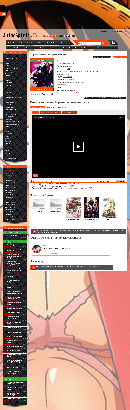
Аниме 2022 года (10, 188)
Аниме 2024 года (10, 183)
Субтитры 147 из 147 (70, 113)
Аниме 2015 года (10, 205)
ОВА (6, 100)
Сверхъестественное (12, 124)
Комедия (8, 85)
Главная (11, 42)
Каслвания (10, 276)
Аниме (20, 42)
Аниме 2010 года (10, 217)
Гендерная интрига (11, 68)
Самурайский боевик (12, 121)
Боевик (7, 56)
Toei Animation (67, 77)
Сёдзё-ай (8, 129)
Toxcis (102, 57)
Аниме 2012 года (10, 212)
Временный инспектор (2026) (14, 341)
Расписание (50, 42)
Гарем (7, 66)
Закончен (41, 60)
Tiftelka (44, 245)
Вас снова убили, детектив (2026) (13, 394)
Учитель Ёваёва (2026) (14, 332)
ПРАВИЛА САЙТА (122, 31)
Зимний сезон (9, 173)
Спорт (7, 138)
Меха (7, 90)
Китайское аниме (10, 158)
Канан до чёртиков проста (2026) (13, 317)
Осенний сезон (10, 170)
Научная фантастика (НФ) (13, 97)
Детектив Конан (12, 235)
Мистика (8, 92)
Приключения (9, 107)
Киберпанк (8, 83)
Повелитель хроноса (91, 218)
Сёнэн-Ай (8, 134)
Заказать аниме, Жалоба (13, 219)
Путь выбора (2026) (13, 350)
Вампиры (8, 61)
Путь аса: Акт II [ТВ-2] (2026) (14, 323)
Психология (9, 117)
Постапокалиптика (11, 114)
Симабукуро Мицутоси (77, 82)
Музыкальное (9, 95)
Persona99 (66, 74)
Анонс (39, 42)
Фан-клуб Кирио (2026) (14, 336)
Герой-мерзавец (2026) (14, 308)
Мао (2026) (10, 245)
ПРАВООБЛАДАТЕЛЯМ (107, 31)
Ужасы (7, 143)
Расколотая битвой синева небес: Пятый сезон (14, 270)
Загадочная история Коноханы (73, 219)
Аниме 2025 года (10, 180)
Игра (6, 78)
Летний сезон (9, 178)
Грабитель (38, 210)
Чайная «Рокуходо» (56, 210)
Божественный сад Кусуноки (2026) (13, 297)
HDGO (35, 113)
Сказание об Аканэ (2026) (15, 312)
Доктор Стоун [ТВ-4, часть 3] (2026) (13, 372)
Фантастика (9, 146)
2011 (68, 69)
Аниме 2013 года (10, 209)
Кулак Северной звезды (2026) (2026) (15, 383)
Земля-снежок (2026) (14, 399)
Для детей (8, 73)
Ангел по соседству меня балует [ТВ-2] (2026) (15, 366)
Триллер (8, 141)
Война (7, 63)
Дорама (29, 42)
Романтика (8, 119)
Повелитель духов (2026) (15, 346)
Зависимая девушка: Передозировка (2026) (14, 292)
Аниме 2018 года (10, 197)
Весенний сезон (10, 175)
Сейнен (7, 136)
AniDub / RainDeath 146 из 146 (50, 113)
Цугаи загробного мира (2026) (15, 303)
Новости (62, 42)
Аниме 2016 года (10, 202)
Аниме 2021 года (10, 190)
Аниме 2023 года (10, 185)
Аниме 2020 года (10, 192)
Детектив (8, 70)
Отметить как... (42, 89)
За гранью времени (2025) (13, 281)
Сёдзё (7, 126)
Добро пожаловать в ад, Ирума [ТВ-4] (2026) (15, 361)
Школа (7, 151)
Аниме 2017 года (10, 200)
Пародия (8, 104)
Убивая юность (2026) (14, 328)
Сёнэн (7, 131)
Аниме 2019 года (10, 195)
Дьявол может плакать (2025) (14, 355)
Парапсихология (10, 102)
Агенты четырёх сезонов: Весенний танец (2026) (13, 263)
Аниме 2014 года (10, 207)
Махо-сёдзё (9, 87)
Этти (6, 155)
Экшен (7, 153)
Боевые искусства (11, 58)
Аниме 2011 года (10, 214)
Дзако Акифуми (70, 79)
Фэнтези (8, 148)
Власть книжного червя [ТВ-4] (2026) (15, 249)
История (8, 80)
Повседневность (10, 109)
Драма (7, 75)
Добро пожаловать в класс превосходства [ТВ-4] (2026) (14, 256)
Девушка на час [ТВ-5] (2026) (14, 388)
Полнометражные (11, 112)
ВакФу (109, 218)
